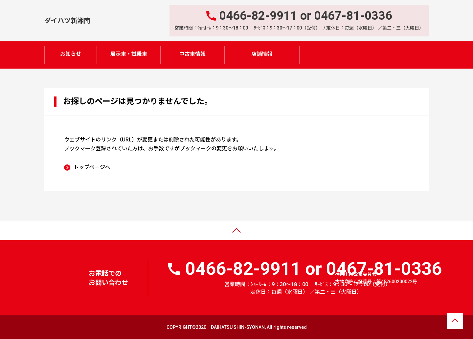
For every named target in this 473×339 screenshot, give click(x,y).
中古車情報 (192, 54)
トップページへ (92, 167)
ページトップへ (455, 321)
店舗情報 (261, 54)
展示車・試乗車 (128, 54)
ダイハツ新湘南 (67, 20)
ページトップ (20, 235)
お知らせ (70, 54)
